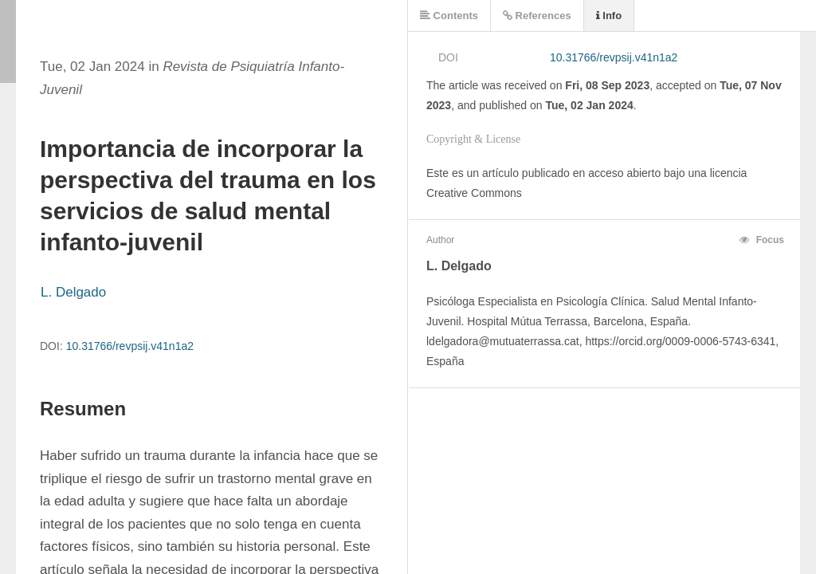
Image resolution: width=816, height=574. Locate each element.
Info (609, 16)
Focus (762, 240)
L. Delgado (73, 292)
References (537, 16)
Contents (449, 16)
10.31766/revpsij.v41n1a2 (130, 346)
